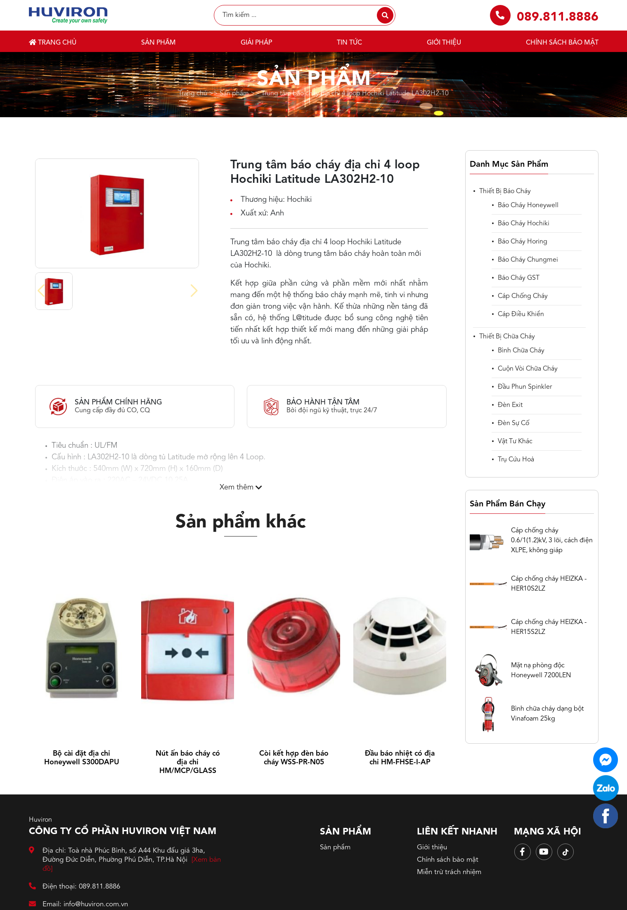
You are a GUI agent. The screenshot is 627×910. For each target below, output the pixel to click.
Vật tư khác (515, 441)
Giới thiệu (444, 43)
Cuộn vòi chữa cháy (528, 369)
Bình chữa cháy (521, 350)
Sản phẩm (158, 43)
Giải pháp (256, 43)
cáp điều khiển (521, 314)
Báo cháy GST (518, 278)
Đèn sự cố (513, 423)
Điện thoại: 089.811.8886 (75, 886)
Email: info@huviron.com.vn (78, 904)
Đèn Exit (510, 405)
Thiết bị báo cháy (505, 191)
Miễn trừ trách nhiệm (449, 872)
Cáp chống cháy (523, 296)
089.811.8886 (558, 17)
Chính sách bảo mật (562, 43)
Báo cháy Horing (522, 242)
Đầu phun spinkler (525, 387)
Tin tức (349, 43)
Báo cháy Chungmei (528, 260)
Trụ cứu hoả (516, 459)
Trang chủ (52, 42)
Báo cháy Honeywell (528, 205)
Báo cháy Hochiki (523, 223)
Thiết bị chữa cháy (507, 336)
